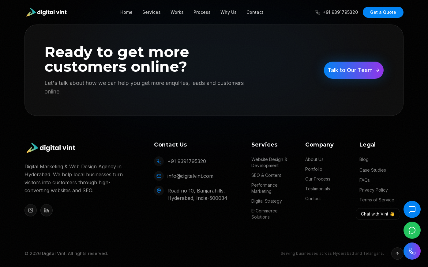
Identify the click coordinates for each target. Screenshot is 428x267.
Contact (254, 12)
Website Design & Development (269, 162)
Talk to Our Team (354, 70)
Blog (364, 159)
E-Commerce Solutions (264, 213)
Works (177, 12)
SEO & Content (266, 175)
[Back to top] (397, 253)
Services (151, 12)
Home (126, 12)
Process (202, 12)
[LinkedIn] (46, 210)
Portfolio (313, 169)
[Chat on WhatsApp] (412, 230)
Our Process (317, 178)
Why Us (228, 12)
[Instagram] (30, 210)
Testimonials (317, 188)
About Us (314, 159)
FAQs (364, 180)
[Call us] (412, 251)
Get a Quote (383, 12)
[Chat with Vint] (412, 209)
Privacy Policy (373, 190)
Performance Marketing (264, 188)
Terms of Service (376, 199)
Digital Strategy (266, 201)
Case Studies (372, 170)
